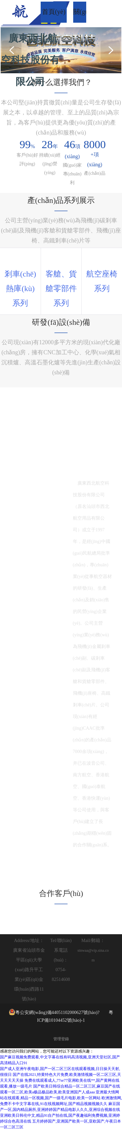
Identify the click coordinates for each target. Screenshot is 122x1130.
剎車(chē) (20, 274)
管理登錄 (61, 1039)
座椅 (109, 274)
